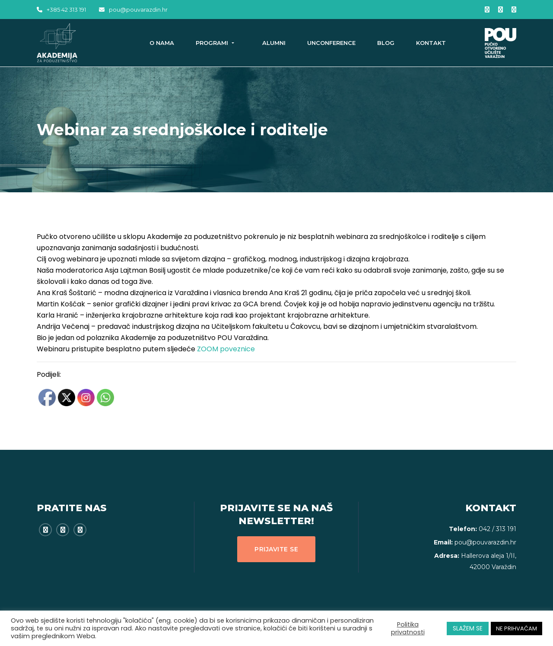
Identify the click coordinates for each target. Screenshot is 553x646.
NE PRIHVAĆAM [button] (516, 628)
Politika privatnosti (408, 628)
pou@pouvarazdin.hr (133, 9)
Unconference (331, 42)
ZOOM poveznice (226, 349)
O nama (161, 42)
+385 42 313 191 (61, 9)
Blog (385, 42)
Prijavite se (276, 549)
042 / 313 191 (497, 529)
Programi (213, 42)
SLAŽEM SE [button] (468, 628)
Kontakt (431, 42)
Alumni (274, 42)
